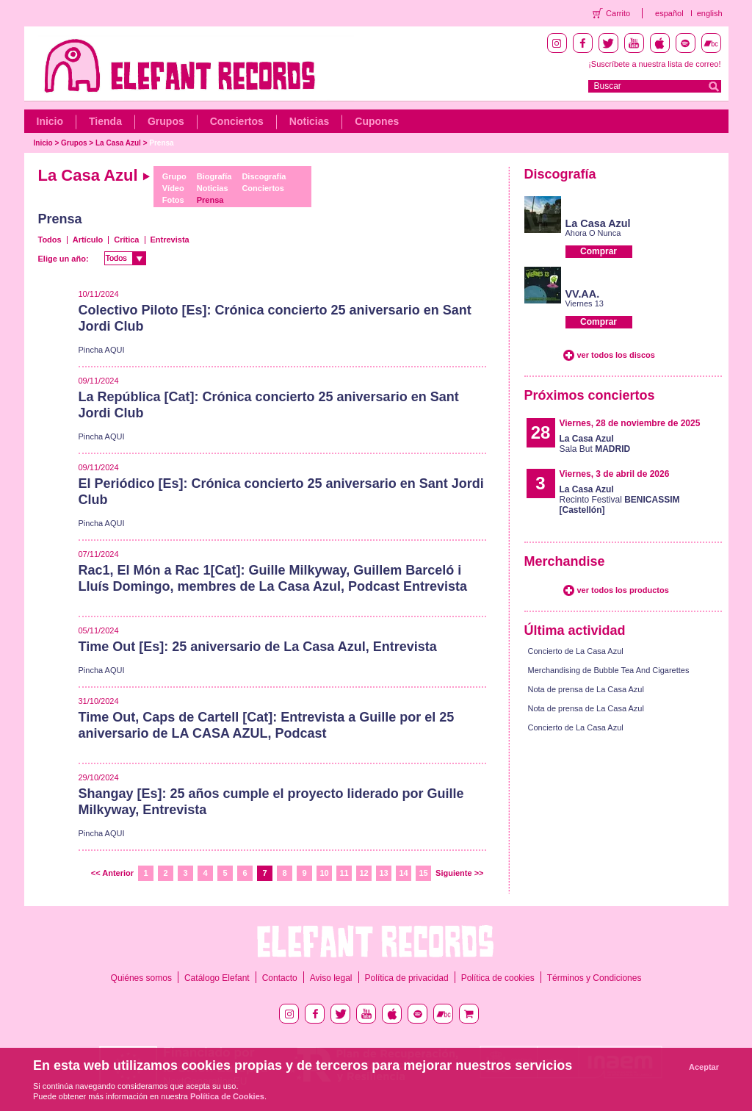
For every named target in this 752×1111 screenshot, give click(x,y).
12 (363, 873)
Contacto (279, 978)
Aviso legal (331, 978)
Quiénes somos (141, 978)
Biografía (214, 176)
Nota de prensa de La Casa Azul (586, 689)
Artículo (88, 239)
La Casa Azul (118, 143)
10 (323, 873)
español (669, 13)
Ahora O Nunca (593, 233)
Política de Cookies (227, 1096)
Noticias (309, 121)
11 (343, 873)
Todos (50, 239)
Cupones (377, 121)
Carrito (618, 13)
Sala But (595, 444)
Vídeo (173, 188)
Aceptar (704, 1067)
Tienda (105, 121)
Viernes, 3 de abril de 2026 (615, 474)
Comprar (598, 251)
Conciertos (237, 121)
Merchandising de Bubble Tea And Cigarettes (609, 670)
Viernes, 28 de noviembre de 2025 (630, 423)
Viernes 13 (584, 303)
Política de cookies (498, 978)
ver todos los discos (616, 354)
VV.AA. (582, 294)
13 (383, 873)
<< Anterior (112, 873)
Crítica (126, 239)
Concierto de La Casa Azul (575, 651)
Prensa (161, 143)
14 (403, 873)
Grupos (166, 121)
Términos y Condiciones (594, 978)
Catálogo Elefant (217, 978)
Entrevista (170, 239)
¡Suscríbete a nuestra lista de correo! (654, 64)
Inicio (50, 121)
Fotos (173, 199)
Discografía (264, 176)
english (710, 13)
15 (423, 873)
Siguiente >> (459, 873)
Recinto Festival (620, 499)
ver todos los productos (623, 590)
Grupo (174, 176)
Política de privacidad (407, 978)
